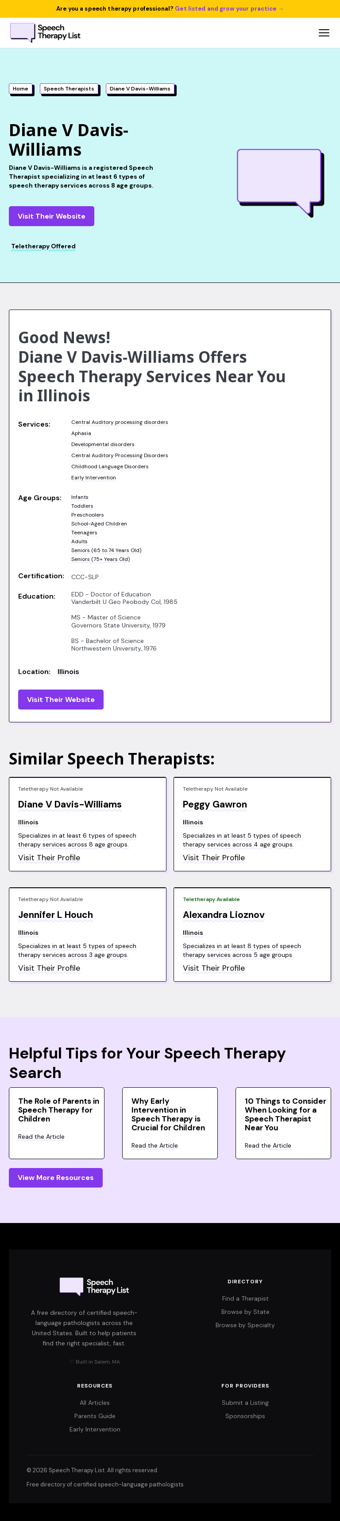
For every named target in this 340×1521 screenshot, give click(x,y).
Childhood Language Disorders (110, 466)
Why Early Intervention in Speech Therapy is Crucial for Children (168, 1114)
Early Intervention (93, 477)
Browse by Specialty (245, 1325)
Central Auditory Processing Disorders (119, 455)
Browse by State (245, 1312)
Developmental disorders (103, 444)
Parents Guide (95, 1416)
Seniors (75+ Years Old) (100, 559)
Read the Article (41, 1137)
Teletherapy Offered (43, 246)
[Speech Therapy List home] (46, 33)
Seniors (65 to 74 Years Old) (106, 550)
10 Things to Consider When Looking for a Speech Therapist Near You (285, 1114)
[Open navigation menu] (324, 32)
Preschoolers (87, 514)
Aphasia (81, 433)
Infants (80, 497)
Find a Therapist (245, 1298)
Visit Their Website (51, 216)
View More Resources (56, 1177)
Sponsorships (245, 1416)
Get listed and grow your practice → (229, 8)
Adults (79, 541)
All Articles (95, 1403)
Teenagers (84, 532)
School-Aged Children (99, 523)
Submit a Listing (245, 1403)
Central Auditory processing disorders (119, 422)
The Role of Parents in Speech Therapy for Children (58, 1110)
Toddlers (82, 506)
